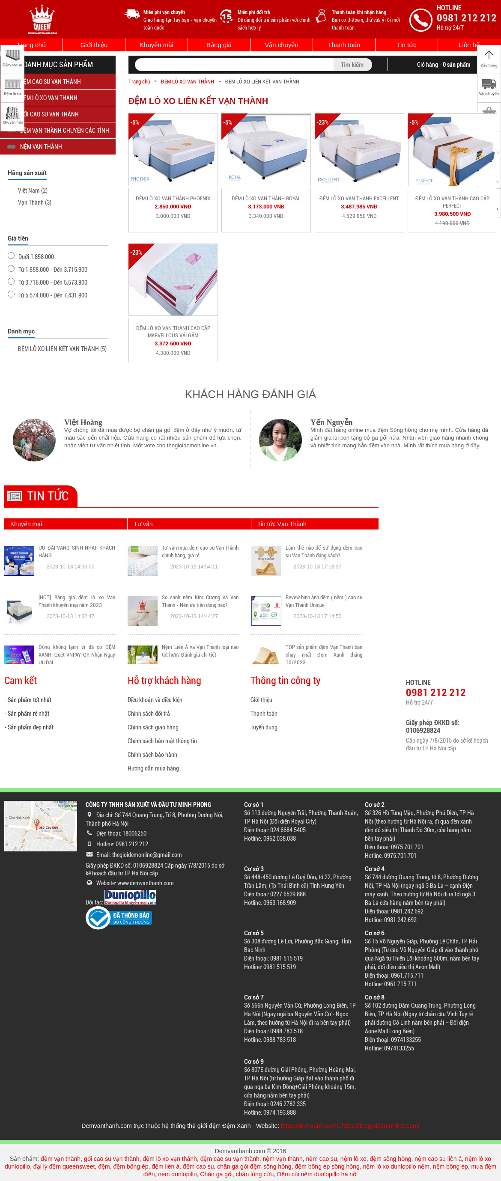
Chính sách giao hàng (153, 727)
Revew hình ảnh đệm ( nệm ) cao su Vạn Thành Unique (324, 601)
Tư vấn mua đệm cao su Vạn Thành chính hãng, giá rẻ (200, 551)
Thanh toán (344, 44)
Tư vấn (143, 524)
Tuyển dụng (263, 727)
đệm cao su (198, 1166)
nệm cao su (321, 1158)
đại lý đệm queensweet (64, 1166)
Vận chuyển (281, 44)
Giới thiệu (94, 44)
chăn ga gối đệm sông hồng (254, 1166)
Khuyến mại (26, 524)
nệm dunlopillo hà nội (329, 1174)
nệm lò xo (353, 1158)
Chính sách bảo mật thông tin (162, 741)
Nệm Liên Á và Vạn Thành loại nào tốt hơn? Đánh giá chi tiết (200, 651)
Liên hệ (469, 44)
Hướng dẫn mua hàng (153, 768)
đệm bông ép (131, 1166)
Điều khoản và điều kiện (155, 699)
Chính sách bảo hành (152, 754)
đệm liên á (165, 1166)
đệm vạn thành (61, 1158)
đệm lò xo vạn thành (170, 1158)
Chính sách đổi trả (149, 713)
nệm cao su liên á (438, 1158)
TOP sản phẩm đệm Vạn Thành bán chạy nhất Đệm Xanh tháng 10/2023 (324, 655)
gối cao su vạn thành (112, 1158)
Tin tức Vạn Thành (282, 524)
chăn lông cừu (255, 1174)
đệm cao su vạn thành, (231, 1158)
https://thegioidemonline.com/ (381, 1125)
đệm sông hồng (391, 1158)
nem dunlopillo (177, 1174)
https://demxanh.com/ (309, 1125)
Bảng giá (219, 44)
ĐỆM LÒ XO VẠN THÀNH (187, 81)
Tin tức (406, 44)
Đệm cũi (288, 1174)
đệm (104, 1166)
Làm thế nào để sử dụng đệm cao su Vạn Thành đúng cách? (324, 551)
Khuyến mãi (156, 44)
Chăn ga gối (216, 1174)
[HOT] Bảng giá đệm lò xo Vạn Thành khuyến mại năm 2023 (77, 601)
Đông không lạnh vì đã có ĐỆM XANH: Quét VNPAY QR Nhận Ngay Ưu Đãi (77, 655)
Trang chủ (31, 44)
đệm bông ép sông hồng (327, 1166)
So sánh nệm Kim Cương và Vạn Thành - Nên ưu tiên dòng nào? (200, 601)
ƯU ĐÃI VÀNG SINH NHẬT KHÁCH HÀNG (77, 551)
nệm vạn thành (283, 1158)
